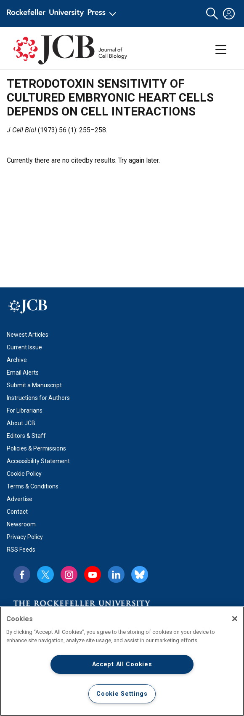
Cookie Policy (24, 473)
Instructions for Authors (38, 397)
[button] (212, 14)
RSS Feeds (21, 549)
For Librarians (24, 410)
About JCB (21, 423)
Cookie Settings (122, 693)
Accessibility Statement (38, 461)
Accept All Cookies (122, 664)
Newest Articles (27, 334)
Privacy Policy (25, 537)
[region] (122, 661)
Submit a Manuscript (34, 385)
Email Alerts (23, 372)
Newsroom (21, 524)
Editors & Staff (26, 435)
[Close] (234, 618)
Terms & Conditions (32, 486)
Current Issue (24, 347)
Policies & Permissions (36, 448)
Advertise (19, 499)
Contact (17, 511)
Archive (17, 360)
